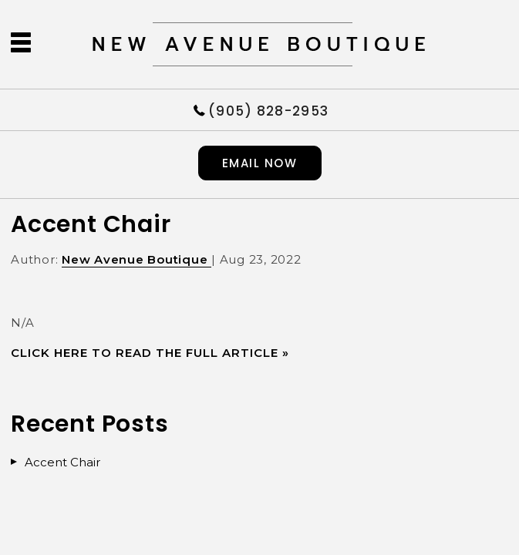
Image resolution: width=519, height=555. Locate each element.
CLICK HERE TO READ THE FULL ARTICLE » (150, 352)
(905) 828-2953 (268, 110)
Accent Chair (91, 224)
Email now (260, 163)
